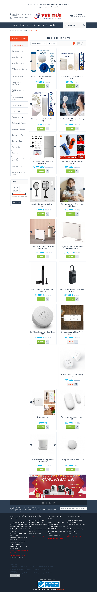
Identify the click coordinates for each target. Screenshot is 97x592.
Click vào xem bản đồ (35, 533)
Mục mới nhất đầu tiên (38, 43)
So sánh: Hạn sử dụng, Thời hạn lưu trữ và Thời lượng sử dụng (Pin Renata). (31, 573)
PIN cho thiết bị (16, 111)
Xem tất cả (15, 575)
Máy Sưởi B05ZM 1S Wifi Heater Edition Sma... (43, 248)
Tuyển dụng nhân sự (39, 25)
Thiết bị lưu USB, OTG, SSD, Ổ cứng (18, 83)
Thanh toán (24, 25)
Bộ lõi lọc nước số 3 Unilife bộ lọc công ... (72, 77)
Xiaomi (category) (20, 31)
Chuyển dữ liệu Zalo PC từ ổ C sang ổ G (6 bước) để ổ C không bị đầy (29, 569)
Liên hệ (52, 25)
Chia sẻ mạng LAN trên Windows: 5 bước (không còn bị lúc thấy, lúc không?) (32, 566)
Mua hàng (41, 86)
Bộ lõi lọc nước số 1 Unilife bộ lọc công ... (43, 77)
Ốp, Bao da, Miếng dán (19, 123)
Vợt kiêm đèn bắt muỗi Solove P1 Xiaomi (43, 205)
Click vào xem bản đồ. (16, 557)
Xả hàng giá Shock (18, 166)
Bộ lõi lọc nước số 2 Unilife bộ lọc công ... (43, 120)
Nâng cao (16, 202)
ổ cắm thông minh (43, 417)
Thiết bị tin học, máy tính (18, 90)
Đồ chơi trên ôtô (17, 57)
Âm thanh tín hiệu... (18, 117)
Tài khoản (44, 7)
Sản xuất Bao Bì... (17, 135)
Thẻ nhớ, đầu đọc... (18, 76)
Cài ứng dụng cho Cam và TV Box (19, 159)
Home (14, 25)
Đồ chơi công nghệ (18, 63)
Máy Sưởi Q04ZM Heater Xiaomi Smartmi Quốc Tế (72, 248)
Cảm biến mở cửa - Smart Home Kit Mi (72, 418)
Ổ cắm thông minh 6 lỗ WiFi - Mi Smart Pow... (72, 333)
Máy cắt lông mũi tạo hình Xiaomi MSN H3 (42, 290)
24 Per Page (52, 43)
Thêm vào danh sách (47, 86)
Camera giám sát (17, 51)
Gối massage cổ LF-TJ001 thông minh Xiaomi (72, 205)
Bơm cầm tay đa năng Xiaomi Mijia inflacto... (72, 290)
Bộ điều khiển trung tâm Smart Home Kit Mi (43, 333)
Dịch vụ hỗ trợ (16, 153)
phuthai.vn (60, 589)
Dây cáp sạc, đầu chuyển (17, 98)
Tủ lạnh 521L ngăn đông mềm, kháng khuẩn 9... (42, 162)
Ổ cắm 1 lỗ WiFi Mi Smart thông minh (72, 375)
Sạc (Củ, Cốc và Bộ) (18, 105)
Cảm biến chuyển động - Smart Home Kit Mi (42, 461)
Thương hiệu (16, 147)
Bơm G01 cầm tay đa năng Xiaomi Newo (72, 162)
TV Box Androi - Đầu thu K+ (19, 69)
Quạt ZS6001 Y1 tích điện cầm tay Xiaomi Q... (72, 120)
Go (85, 509)
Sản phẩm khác (17, 141)
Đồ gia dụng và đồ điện (19, 129)
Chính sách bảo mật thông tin (48, 579)
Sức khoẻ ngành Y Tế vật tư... (18, 173)
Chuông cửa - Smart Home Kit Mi (72, 460)
